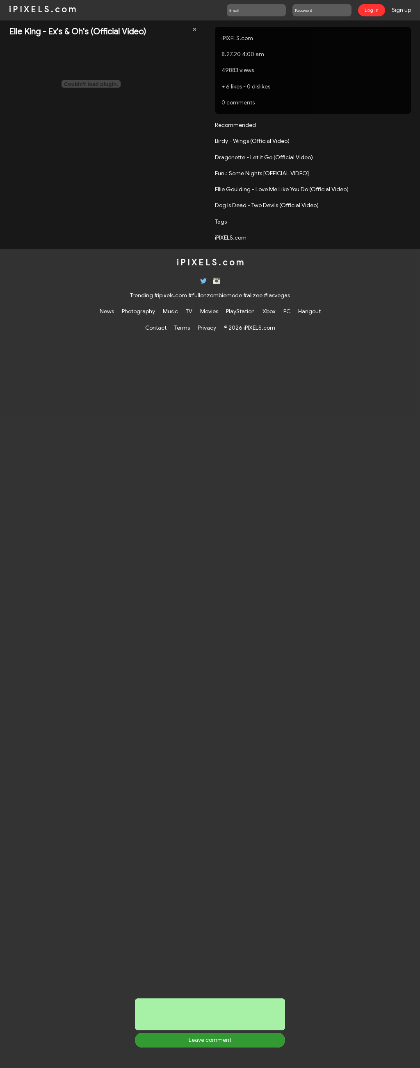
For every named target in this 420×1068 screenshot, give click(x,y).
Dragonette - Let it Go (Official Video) (264, 157)
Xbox (269, 311)
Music (170, 311)
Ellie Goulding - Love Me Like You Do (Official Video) (282, 189)
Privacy (207, 327)
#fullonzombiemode (215, 295)
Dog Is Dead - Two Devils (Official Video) (267, 205)
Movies (209, 311)
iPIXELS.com (237, 38)
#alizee (252, 295)
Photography (138, 311)
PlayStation (240, 311)
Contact (156, 327)
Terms (182, 327)
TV (189, 311)
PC (286, 311)
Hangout (309, 311)
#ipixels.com (170, 295)
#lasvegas (277, 295)
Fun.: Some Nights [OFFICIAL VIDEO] (262, 173)
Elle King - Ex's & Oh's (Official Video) (77, 32)
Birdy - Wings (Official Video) (252, 141)
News (107, 311)
